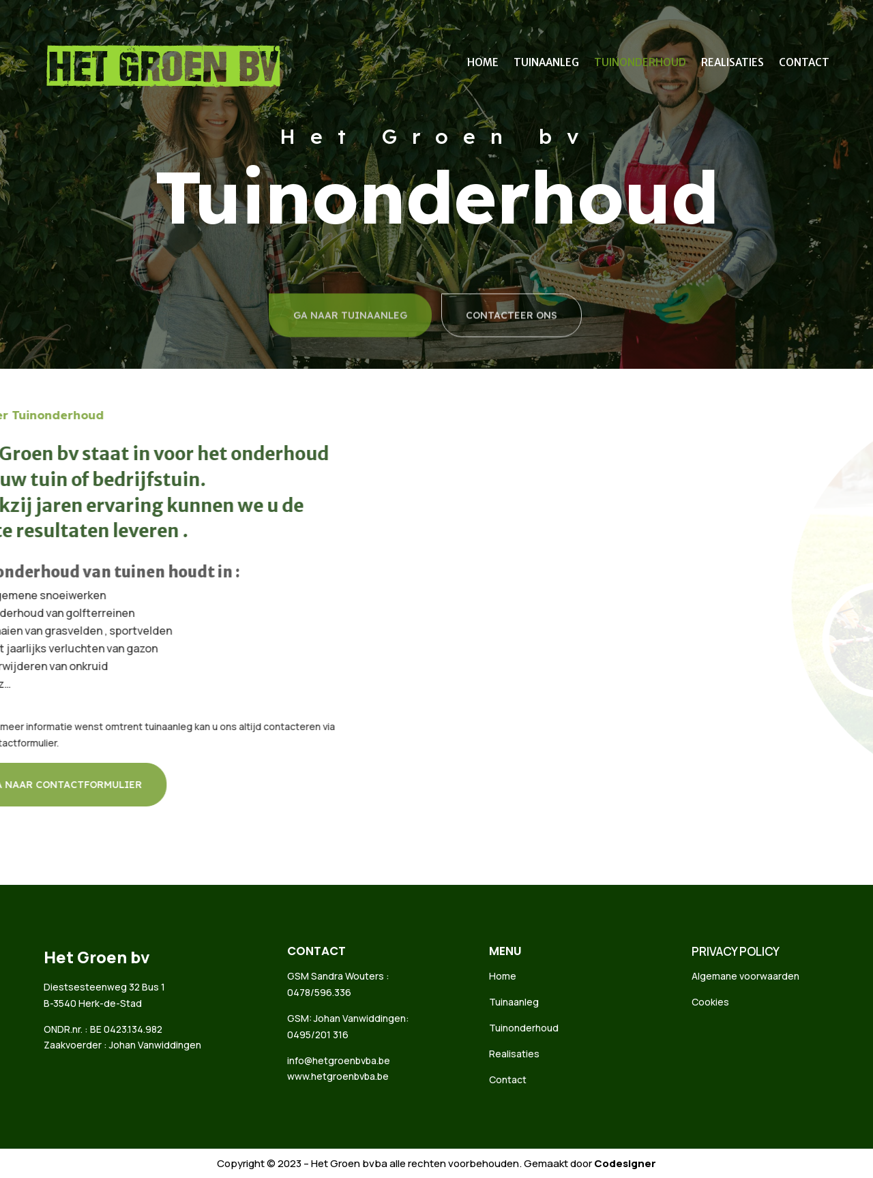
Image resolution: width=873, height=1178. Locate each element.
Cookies (710, 1001)
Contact (804, 63)
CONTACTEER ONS (511, 336)
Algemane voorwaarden (745, 975)
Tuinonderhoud (640, 63)
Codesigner (625, 1163)
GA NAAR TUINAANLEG (350, 336)
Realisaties (732, 63)
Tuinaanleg (546, 63)
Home (483, 63)
